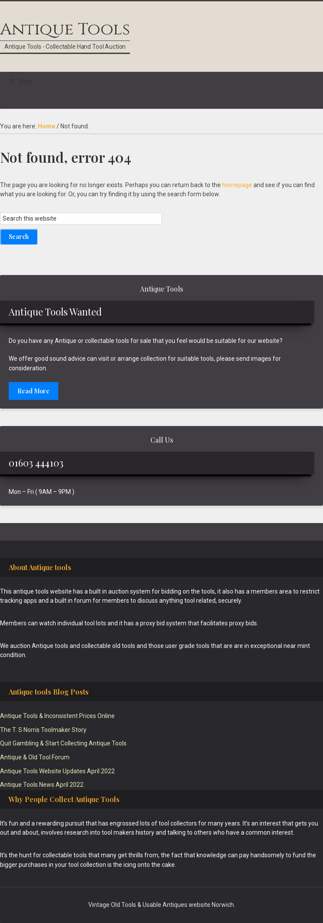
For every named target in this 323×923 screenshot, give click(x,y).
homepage (237, 184)
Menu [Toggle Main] (20, 81)
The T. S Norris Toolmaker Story (43, 729)
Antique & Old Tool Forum (35, 757)
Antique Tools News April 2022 (41, 784)
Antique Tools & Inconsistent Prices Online (57, 715)
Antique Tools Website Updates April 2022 (57, 771)
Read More (33, 391)
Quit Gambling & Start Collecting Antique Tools (63, 743)
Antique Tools (65, 29)
